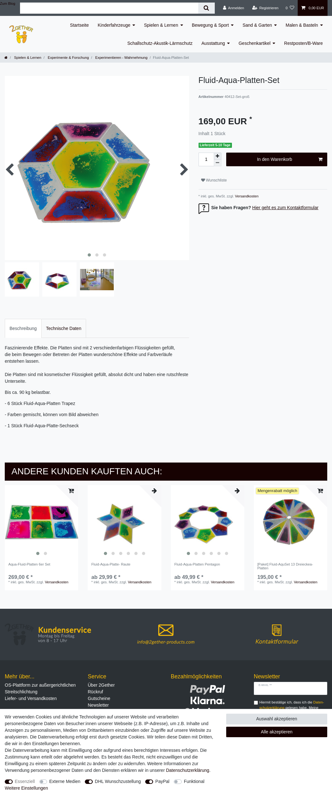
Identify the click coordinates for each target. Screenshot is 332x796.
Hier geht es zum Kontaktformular (285, 207)
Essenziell (25, 781)
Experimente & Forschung (68, 57)
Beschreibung (23, 328)
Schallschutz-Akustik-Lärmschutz (160, 43)
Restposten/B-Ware (303, 43)
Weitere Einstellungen (26, 788)
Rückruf (95, 691)
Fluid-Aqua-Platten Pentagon (197, 564)
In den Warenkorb (289, 159)
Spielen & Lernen (161, 25)
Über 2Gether (101, 685)
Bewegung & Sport (210, 25)
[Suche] (206, 8)
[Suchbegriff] (109, 8)
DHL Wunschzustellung (118, 781)
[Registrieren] (265, 8)
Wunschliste (214, 180)
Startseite (79, 25)
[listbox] (41, 522)
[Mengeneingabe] (206, 159)
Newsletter (98, 705)
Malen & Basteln (302, 25)
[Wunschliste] (290, 8)
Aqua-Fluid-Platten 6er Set (29, 564)
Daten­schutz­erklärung (187, 770)
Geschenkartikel (254, 43)
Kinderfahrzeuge (114, 25)
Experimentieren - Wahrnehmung (120, 57)
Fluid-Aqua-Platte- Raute (110, 564)
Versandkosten (246, 196)
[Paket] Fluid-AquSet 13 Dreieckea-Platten (285, 566)
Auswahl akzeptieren (276, 718)
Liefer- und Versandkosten (31, 698)
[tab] (23, 328)
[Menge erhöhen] (217, 156)
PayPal (162, 781)
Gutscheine (99, 698)
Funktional (194, 781)
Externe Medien (64, 781)
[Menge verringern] (217, 163)
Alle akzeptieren (277, 731)
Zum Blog (7, 3)
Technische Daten (63, 328)
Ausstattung (213, 43)
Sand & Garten (257, 25)
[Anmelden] (234, 8)
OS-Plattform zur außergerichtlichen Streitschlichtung (40, 688)
